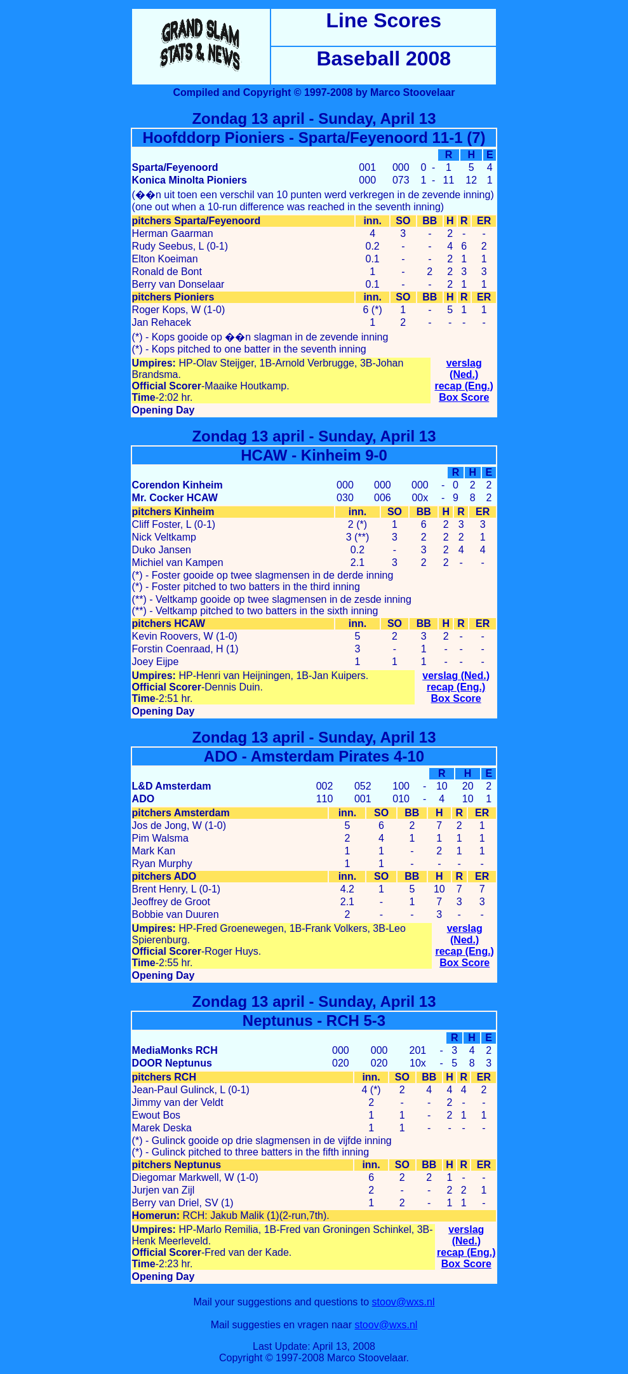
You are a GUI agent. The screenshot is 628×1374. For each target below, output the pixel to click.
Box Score (464, 397)
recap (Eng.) (463, 386)
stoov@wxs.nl (403, 1302)
